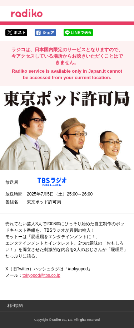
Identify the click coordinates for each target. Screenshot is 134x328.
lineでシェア (78, 32)
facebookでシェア (45, 32)
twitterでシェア (16, 32)
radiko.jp (26, 14)
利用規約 (15, 305)
